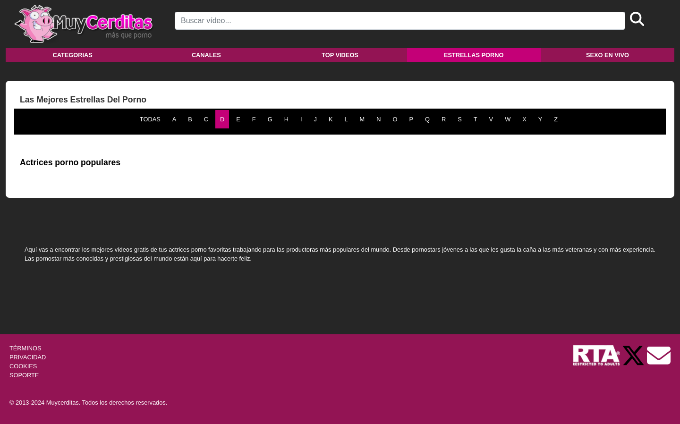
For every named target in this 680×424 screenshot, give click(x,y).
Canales (206, 55)
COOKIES (23, 366)
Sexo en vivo (607, 55)
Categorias (72, 55)
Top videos (340, 55)
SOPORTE (24, 375)
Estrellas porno (474, 55)
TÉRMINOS (25, 348)
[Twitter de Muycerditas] (634, 354)
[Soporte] (659, 354)
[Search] (400, 21)
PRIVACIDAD (27, 357)
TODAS (150, 119)
